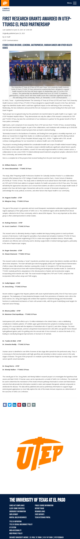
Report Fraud (39, 508)
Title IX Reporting (15, 521)
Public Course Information (44, 505)
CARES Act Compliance (16, 505)
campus (5, 8)
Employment (13, 514)
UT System (12, 527)
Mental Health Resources (18, 517)
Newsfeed (6, 10)
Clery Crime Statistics (17, 508)
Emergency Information (17, 511)
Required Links (40, 511)
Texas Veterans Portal (42, 517)
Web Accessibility (15, 530)
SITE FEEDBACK (59, 537)
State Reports (39, 514)
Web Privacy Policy (15, 533)
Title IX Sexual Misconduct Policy (20, 524)
